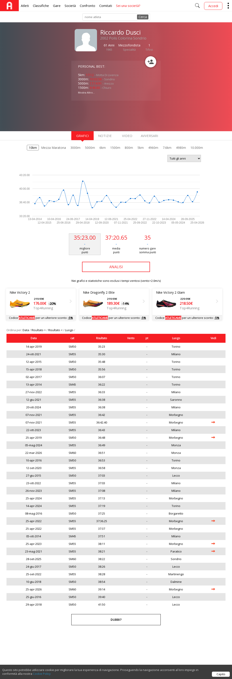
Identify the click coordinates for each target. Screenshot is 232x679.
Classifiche (41, 5)
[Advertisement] (107, 115)
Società (70, 5)
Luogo (69, 330)
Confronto (87, 5)
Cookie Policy (42, 674)
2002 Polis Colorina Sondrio (123, 38)
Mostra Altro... (86, 92)
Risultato (101, 338)
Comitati (105, 5)
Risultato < (55, 330)
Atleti (25, 5)
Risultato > (39, 330)
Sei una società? (128, 5)
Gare (57, 5)
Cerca (143, 17)
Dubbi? (116, 620)
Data (26, 330)
